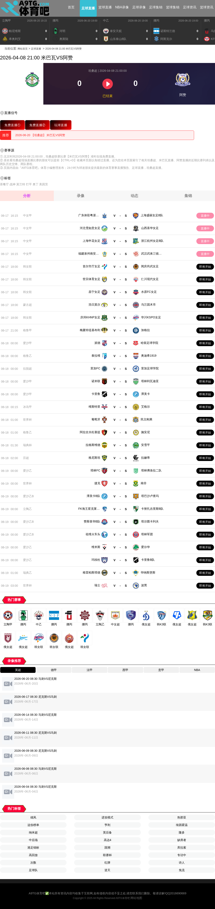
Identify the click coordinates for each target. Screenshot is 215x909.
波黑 (144, 585)
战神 (12, 184)
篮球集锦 (172, 7)
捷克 (97, 483)
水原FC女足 (149, 291)
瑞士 (97, 585)
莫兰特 (20, 184)
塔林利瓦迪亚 (150, 381)
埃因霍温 (182, 825)
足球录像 (139, 7)
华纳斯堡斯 (148, 572)
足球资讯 (189, 7)
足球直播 (88, 8)
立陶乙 (27, 509)
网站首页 (23, 48)
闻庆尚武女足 (150, 266)
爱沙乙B (28, 496)
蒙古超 (27, 304)
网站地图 (136, 898)
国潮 (107, 847)
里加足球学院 (150, 368)
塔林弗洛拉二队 (151, 470)
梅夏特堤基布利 (90, 330)
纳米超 (33, 832)
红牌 (107, 862)
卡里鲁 (95, 394)
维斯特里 (94, 406)
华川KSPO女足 (151, 317)
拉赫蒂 (145, 457)
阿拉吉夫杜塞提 (90, 432)
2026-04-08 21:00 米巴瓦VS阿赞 (63, 48)
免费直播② (37, 125)
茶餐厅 (4, 184)
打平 (29, 184)
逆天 (107, 870)
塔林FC (95, 470)
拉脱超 (27, 368)
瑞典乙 (27, 572)
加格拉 (145, 330)
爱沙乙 (27, 470)
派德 (97, 342)
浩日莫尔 (94, 304)
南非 (144, 483)
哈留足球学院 (149, 342)
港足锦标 (33, 847)
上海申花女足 (91, 240)
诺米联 (95, 381)
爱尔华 (145, 547)
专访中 (181, 855)
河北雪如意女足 (90, 228)
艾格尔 (145, 406)
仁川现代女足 (150, 279)
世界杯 (27, 419)
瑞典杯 (27, 445)
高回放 (33, 855)
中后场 (33, 840)
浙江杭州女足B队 (152, 240)
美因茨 (43, 184)
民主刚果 (146, 419)
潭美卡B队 (93, 496)
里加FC (95, 368)
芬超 (26, 458)
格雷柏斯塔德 (91, 572)
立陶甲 (6, 20)
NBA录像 (122, 7)
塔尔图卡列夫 (150, 521)
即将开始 (205, 266)
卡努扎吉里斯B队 (152, 508)
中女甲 (27, 215)
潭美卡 (145, 394)
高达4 (107, 840)
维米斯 (95, 547)
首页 (71, 7)
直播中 (205, 215)
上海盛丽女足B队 (152, 215)
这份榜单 (33, 825)
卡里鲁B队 (148, 559)
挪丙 (55, 20)
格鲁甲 (27, 330)
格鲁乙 (27, 355)
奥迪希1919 (148, 355)
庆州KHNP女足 (90, 317)
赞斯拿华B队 (92, 521)
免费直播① (12, 125)
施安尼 (145, 432)
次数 (33, 862)
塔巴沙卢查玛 (150, 496)
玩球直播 (60, 125)
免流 (182, 870)
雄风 (33, 817)
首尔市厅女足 (91, 266)
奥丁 (36, 184)
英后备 (107, 832)
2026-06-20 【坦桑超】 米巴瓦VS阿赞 (40, 135)
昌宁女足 (94, 291)
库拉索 (181, 847)
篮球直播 (105, 7)
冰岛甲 (27, 406)
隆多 (182, 832)
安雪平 (145, 445)
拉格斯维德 (93, 445)
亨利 (107, 825)
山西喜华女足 (150, 228)
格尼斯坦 (94, 457)
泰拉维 (95, 355)
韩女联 (27, 266)
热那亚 (181, 817)
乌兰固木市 (148, 304)
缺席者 (181, 840)
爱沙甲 (27, 343)
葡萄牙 (95, 419)
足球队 (33, 870)
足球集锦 (155, 7)
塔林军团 (147, 534)
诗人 (182, 862)
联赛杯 (107, 855)
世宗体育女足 (91, 279)
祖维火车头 (93, 534)
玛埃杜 (95, 559)
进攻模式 (107, 817)
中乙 (106, 20)
